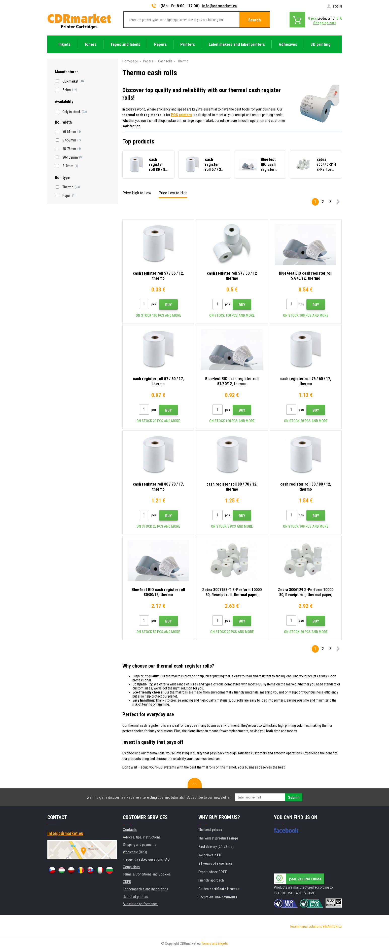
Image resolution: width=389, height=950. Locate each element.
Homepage (130, 61)
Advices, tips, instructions (142, 837)
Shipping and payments (139, 844)
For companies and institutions (145, 889)
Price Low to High (173, 193)
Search (254, 19)
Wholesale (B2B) (135, 852)
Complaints (131, 867)
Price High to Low (136, 193)
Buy (168, 305)
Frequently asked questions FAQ (146, 859)
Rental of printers (135, 896)
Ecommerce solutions (306, 927)
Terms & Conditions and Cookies (147, 874)
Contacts (130, 829)
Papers (148, 61)
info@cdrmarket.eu (219, 5)
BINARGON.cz (332, 927)
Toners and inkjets (214, 943)
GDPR (127, 882)
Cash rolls (165, 61)
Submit (293, 797)
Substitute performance (140, 904)
